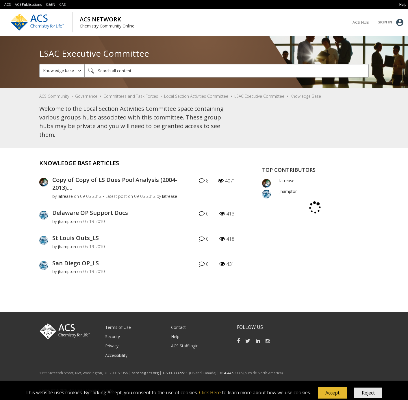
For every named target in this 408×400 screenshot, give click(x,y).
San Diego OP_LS (75, 263)
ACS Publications (28, 4)
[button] (332, 393)
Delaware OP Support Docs (90, 213)
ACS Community (54, 96)
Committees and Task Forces (130, 96)
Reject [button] (368, 393)
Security (112, 336)
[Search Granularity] (62, 70)
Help (175, 336)
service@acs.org (145, 372)
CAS (62, 4)
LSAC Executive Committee (259, 96)
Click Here (210, 392)
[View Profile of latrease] (65, 196)
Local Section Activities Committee (196, 96)
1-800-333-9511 (175, 372)
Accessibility (116, 355)
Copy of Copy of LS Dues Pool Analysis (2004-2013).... (114, 183)
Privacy (111, 346)
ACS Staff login (185, 346)
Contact (178, 327)
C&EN (50, 4)
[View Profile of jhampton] (67, 221)
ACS (7, 4)
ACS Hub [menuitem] (361, 22)
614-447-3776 (231, 372)
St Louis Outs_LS (75, 238)
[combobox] (226, 71)
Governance (86, 96)
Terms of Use (118, 327)
